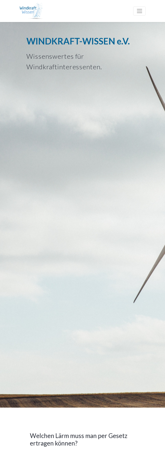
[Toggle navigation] (139, 11)
